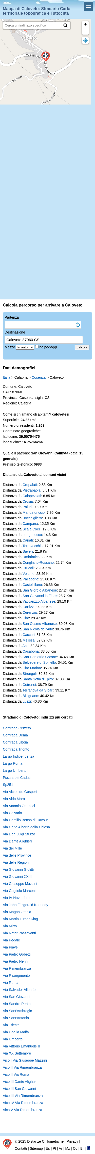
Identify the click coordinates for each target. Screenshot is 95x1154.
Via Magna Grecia (17, 912)
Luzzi (27, 701)
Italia (6, 377)
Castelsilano (32, 585)
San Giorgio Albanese (40, 590)
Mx (67, 1148)
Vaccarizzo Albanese (39, 601)
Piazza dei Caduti (16, 778)
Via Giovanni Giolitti (18, 869)
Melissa (28, 640)
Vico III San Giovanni (19, 1089)
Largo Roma (12, 763)
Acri (25, 646)
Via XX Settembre (17, 1053)
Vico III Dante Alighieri (20, 1082)
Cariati (28, 540)
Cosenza (39, 377)
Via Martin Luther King (20, 919)
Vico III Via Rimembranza (23, 1096)
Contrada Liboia (15, 742)
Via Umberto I (13, 1039)
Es (48, 1148)
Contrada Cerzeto (17, 728)
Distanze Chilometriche (45, 1141)
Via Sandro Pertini (17, 1004)
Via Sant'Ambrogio (17, 1011)
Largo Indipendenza (18, 756)
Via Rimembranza (17, 968)
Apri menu (88, 6)
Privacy (72, 1141)
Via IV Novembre (16, 898)
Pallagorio (30, 579)
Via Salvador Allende (19, 990)
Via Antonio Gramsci (19, 806)
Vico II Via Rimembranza (22, 1067)
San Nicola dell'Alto (38, 629)
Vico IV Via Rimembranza (23, 1103)
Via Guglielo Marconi (19, 891)
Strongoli (29, 674)
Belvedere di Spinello (39, 662)
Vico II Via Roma (16, 1074)
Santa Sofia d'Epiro (38, 679)
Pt (54, 1148)
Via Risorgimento (16, 975)
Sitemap (36, 1148)
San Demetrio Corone (40, 657)
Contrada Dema (15, 735)
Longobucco (32, 535)
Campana (30, 524)
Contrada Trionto (16, 749)
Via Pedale (11, 940)
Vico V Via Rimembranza (22, 1110)
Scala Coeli (32, 529)
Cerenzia (30, 612)
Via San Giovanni (16, 997)
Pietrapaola (32, 490)
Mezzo (10, 347)
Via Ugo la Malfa (16, 1032)
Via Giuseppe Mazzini (20, 884)
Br (82, 1148)
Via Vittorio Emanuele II (21, 1046)
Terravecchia (33, 546)
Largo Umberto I (15, 770)
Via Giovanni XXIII (17, 877)
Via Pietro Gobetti (16, 954)
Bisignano (30, 696)
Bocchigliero (32, 518)
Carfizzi (28, 607)
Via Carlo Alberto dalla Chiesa (26, 827)
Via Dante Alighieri (17, 841)
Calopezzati (32, 496)
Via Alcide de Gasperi (20, 792)
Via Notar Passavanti (19, 933)
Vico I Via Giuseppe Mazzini (25, 1060)
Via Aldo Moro (14, 799)
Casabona (31, 651)
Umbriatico (31, 557)
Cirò (26, 618)
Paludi (27, 507)
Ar (60, 1148)
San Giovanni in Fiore (40, 596)
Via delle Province (17, 855)
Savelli (28, 551)
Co (75, 1148)
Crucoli (28, 568)
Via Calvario (12, 813)
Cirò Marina (32, 668)
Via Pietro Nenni (15, 961)
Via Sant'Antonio (16, 1018)
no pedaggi (48, 347)
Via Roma (10, 983)
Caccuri (28, 635)
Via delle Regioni (16, 862)
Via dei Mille (12, 848)
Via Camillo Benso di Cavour (25, 820)
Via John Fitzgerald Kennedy (25, 905)
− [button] (85, 31)
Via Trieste (11, 1025)
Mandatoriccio (34, 512)
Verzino (28, 574)
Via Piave (10, 947)
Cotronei (29, 685)
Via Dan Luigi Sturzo (19, 834)
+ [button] (85, 24)
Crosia (28, 501)
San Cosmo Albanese (40, 624)
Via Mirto (10, 926)
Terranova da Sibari (38, 690)
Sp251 (8, 785)
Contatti (21, 1148)
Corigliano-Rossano (38, 562)
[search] (32, 25)
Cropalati (30, 485)
